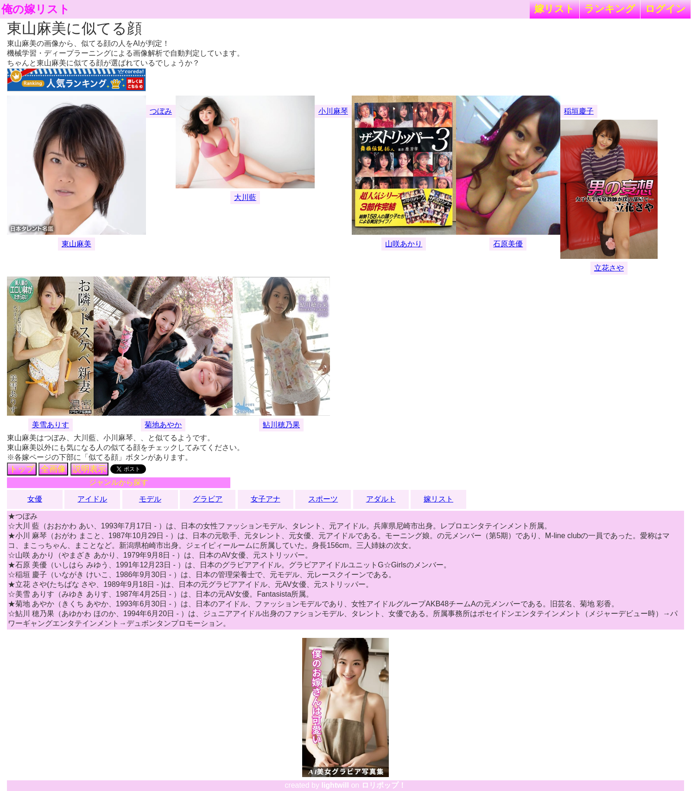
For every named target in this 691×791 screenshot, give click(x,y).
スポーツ (323, 499)
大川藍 (245, 197)
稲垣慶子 (579, 111)
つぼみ (161, 111)
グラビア (207, 499)
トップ (21, 469)
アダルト (381, 499)
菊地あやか (163, 425)
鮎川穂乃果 (281, 425)
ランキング (609, 8)
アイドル (92, 499)
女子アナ (265, 499)
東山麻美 (76, 244)
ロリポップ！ (383, 785)
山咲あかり (403, 244)
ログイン (665, 8)
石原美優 (508, 244)
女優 (34, 499)
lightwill (335, 785)
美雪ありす (50, 425)
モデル (150, 499)
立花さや (609, 268)
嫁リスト (554, 8)
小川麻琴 (333, 111)
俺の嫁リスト (35, 9)
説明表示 (89, 469)
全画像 (53, 469)
